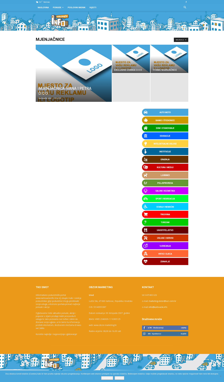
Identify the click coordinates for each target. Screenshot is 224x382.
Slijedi (183, 334)
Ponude (58, 7)
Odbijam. (119, 378)
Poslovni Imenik (76, 7)
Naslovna (43, 7)
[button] (184, 7)
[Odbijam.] (220, 376)
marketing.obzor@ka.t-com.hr (162, 301)
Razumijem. (107, 378)
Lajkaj (183, 328)
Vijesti (92, 7)
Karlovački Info (45, 98)
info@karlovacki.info (158, 307)
